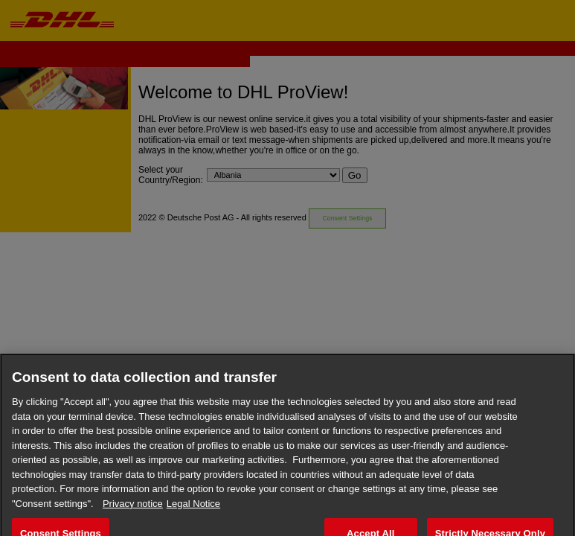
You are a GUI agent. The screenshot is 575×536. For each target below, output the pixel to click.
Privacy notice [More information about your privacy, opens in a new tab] (133, 508)
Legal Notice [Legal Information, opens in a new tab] (193, 508)
